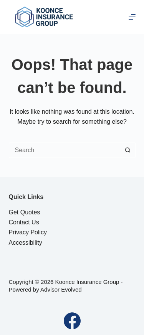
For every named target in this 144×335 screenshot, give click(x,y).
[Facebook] (72, 320)
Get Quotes (24, 212)
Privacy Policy (28, 232)
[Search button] (128, 150)
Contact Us (24, 222)
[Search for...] (64, 150)
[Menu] (132, 16)
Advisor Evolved (61, 289)
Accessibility (25, 242)
